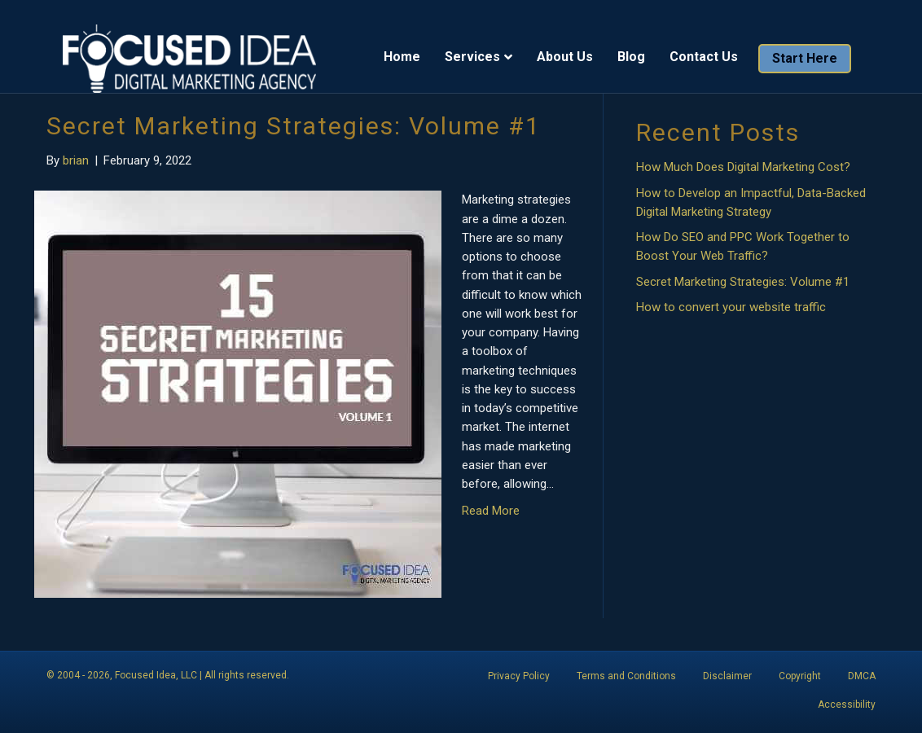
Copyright (800, 676)
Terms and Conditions (626, 676)
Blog (647, 57)
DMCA (862, 676)
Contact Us (720, 57)
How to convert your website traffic (731, 307)
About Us (581, 57)
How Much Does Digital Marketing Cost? (743, 167)
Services (488, 57)
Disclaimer (727, 676)
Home (418, 57)
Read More (491, 510)
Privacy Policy (519, 676)
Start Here (821, 59)
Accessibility (847, 704)
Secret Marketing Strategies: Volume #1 (293, 126)
